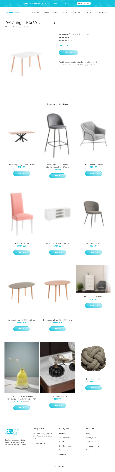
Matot (64, 13)
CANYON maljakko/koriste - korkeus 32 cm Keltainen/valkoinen (21, 399)
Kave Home (84, 36)
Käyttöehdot (91, 443)
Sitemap (89, 452)
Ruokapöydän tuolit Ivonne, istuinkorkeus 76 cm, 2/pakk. (57, 167)
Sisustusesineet (51, 13)
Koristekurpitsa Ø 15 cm (57, 398)
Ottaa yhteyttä (91, 439)
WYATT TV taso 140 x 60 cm (57, 245)
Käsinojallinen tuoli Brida (93, 166)
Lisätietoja (68, 54)
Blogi (89, 13)
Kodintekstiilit (33, 13)
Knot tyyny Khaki (93, 380)
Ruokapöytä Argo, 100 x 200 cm (21, 166)
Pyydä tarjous (83, 3)
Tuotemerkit (101, 13)
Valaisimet (63, 456)
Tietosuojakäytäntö (94, 447)
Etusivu (8, 28)
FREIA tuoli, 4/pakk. (21, 245)
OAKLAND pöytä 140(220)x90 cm (21, 321)
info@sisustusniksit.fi (40, 445)
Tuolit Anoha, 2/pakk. (93, 245)
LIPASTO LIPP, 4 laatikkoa (93, 298)
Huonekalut (77, 13)
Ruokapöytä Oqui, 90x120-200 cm (57, 321)
